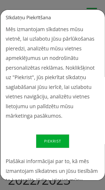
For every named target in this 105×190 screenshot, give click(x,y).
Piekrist (52, 141)
